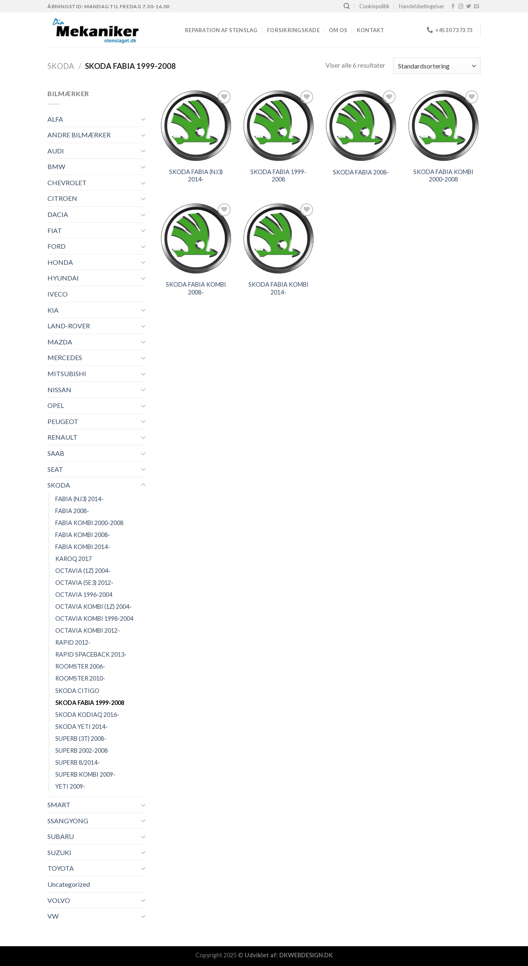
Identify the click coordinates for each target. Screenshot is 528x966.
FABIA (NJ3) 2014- (79, 498)
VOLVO (58, 900)
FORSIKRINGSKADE (293, 30)
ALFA (55, 119)
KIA (53, 310)
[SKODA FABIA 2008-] (361, 125)
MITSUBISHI (66, 373)
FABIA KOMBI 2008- (82, 534)
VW (53, 916)
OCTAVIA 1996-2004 (83, 594)
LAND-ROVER (68, 326)
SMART (59, 804)
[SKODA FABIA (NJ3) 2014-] (196, 125)
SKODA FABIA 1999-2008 (89, 702)
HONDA (60, 262)
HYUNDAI (63, 278)
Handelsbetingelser (421, 6)
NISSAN (59, 389)
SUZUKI (59, 852)
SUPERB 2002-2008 (81, 750)
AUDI (55, 151)
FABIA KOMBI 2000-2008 (89, 522)
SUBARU (60, 836)
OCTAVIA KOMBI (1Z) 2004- (93, 606)
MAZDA (59, 342)
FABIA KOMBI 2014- (82, 546)
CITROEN (62, 198)
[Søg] (347, 6)
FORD (56, 246)
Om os (338, 30)
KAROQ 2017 (73, 558)
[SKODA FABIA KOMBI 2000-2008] (443, 125)
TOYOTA (60, 868)
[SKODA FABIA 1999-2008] (278, 125)
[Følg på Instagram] (460, 6)
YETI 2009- (70, 786)
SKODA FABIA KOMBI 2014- (278, 288)
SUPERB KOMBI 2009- (85, 774)
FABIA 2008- (72, 510)
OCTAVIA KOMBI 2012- (87, 630)
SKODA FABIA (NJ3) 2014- (196, 175)
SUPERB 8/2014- (77, 762)
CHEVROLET (67, 182)
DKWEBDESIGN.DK (306, 955)
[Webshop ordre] (437, 66)
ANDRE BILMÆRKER (79, 135)
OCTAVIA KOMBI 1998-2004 (94, 618)
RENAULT (62, 437)
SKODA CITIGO (77, 690)
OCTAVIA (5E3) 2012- (84, 582)
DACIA (57, 214)
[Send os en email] (476, 6)
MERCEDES (64, 357)
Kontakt (370, 30)
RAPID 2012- (73, 642)
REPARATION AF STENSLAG (221, 30)
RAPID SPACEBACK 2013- (91, 654)
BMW (56, 166)
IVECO (57, 294)
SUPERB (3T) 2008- (80, 738)
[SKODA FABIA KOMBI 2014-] (278, 238)
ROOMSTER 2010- (80, 678)
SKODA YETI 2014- (81, 726)
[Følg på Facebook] (452, 6)
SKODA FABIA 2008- (361, 172)
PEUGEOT (62, 421)
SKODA (60, 66)
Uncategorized (68, 884)
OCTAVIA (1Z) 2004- (83, 570)
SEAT (55, 469)
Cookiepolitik (374, 6)
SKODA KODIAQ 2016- (87, 714)
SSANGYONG (67, 821)
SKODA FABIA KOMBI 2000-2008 (443, 175)
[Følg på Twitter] (468, 6)
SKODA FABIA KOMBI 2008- (196, 288)
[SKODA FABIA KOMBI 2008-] (196, 238)
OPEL (55, 405)
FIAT (54, 230)
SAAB (55, 453)
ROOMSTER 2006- (80, 666)
